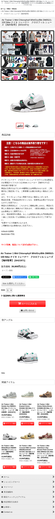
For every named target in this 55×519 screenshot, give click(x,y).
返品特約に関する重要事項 (13, 296)
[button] (20, 125)
